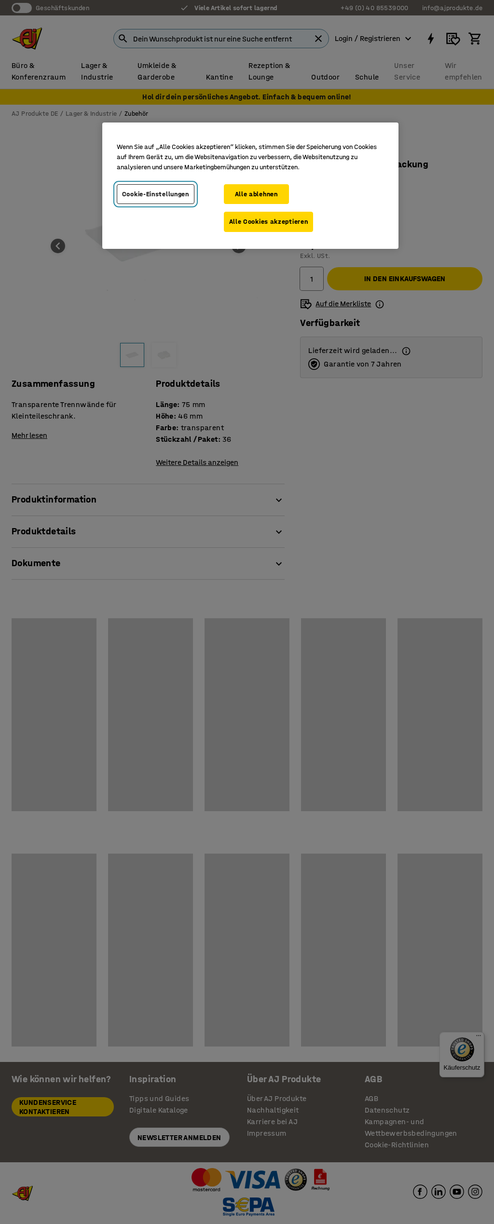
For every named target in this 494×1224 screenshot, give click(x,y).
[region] (250, 185)
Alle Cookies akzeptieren (268, 222)
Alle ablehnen (256, 194)
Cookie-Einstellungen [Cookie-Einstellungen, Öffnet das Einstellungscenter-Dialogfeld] (155, 194)
